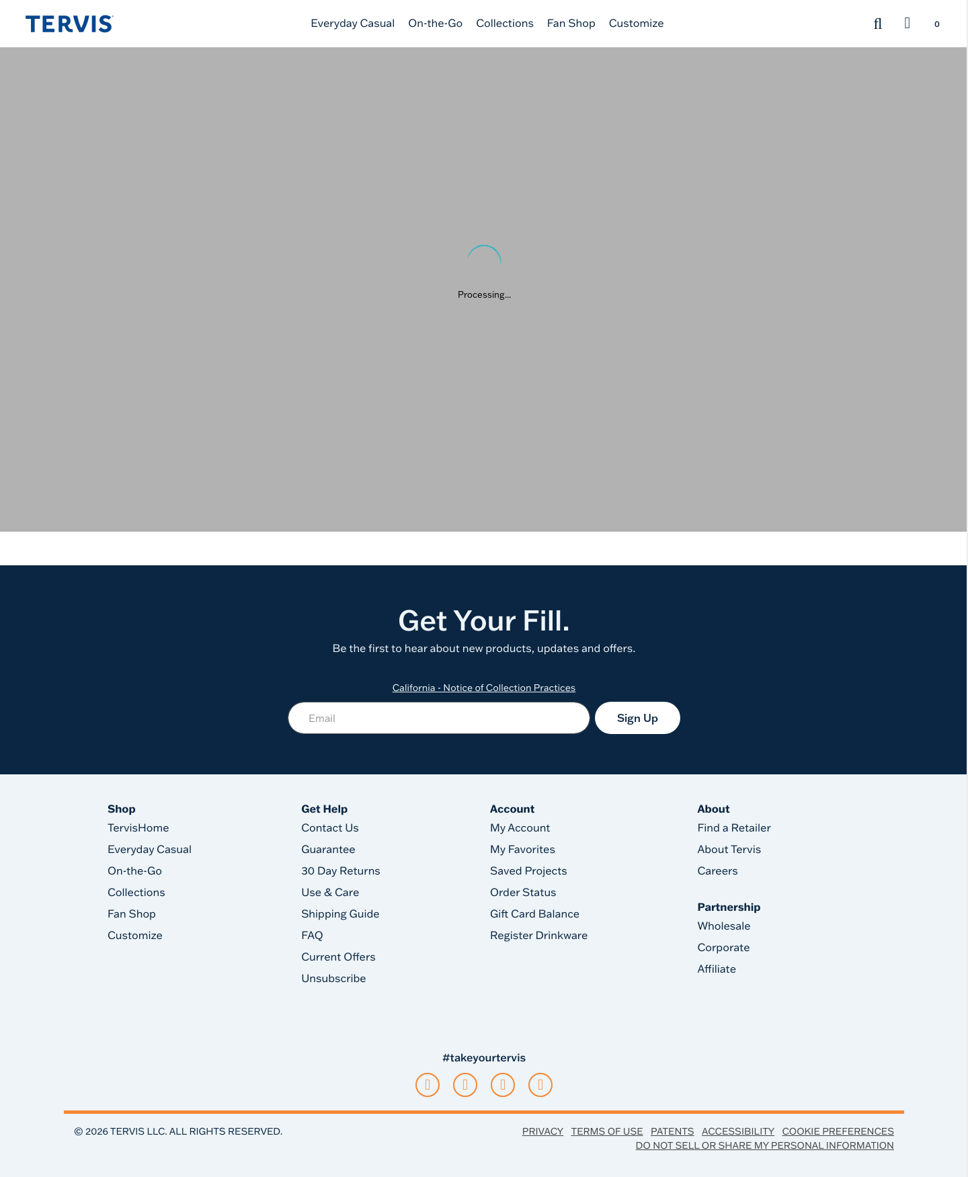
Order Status (523, 892)
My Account (520, 828)
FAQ (312, 935)
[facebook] (503, 1085)
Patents (672, 1131)
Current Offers (338, 957)
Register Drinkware (539, 935)
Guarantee (328, 849)
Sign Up (637, 718)
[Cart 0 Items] (936, 25)
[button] (908, 24)
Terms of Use (607, 1131)
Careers (717, 871)
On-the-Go (435, 23)
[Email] (439, 718)
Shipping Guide (340, 914)
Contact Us (330, 828)
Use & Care (330, 892)
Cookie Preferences (838, 1131)
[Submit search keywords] (878, 23)
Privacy (542, 1131)
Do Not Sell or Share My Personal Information (765, 1145)
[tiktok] (427, 1085)
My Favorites (522, 849)
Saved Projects (528, 871)
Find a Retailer (733, 828)
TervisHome (138, 828)
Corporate (723, 948)
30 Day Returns (340, 871)
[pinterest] (540, 1085)
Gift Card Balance (534, 914)
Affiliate (716, 969)
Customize (636, 23)
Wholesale (723, 926)
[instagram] (465, 1085)
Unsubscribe (333, 978)
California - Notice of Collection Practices (484, 688)
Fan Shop (571, 23)
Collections (505, 23)
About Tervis (729, 849)
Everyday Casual (353, 23)
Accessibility (738, 1131)
